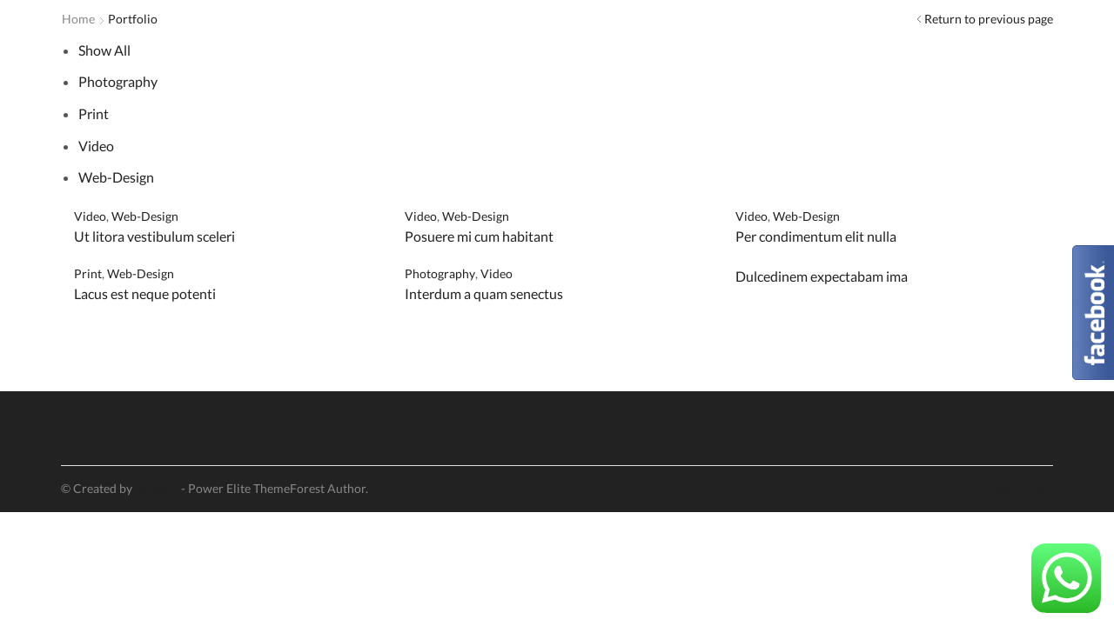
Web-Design (116, 177)
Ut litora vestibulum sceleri (154, 236)
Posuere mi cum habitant (479, 236)
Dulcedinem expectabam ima (821, 276)
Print (93, 113)
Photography (118, 81)
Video (96, 145)
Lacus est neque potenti (145, 293)
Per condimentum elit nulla (815, 236)
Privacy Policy (1014, 489)
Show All (104, 50)
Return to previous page (988, 18)
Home (78, 18)
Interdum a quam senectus (484, 293)
